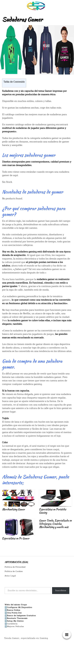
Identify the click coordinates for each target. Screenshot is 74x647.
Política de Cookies (14, 571)
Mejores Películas (15, 626)
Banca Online (13, 610)
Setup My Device (15, 621)
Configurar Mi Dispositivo (19, 607)
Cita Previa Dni (14, 612)
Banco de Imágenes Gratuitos (21, 615)
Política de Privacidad (15, 566)
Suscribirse (60, 590)
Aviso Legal (10, 575)
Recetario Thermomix (17, 618)
